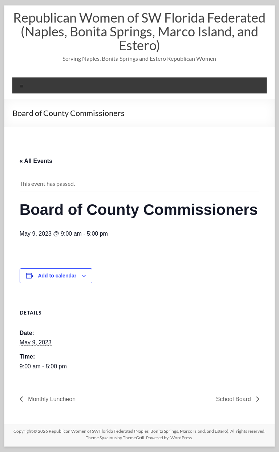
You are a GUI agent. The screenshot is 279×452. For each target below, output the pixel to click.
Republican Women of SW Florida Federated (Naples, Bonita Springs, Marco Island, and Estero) (139, 31)
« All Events (36, 161)
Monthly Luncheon (51, 399)
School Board (234, 399)
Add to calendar (57, 276)
